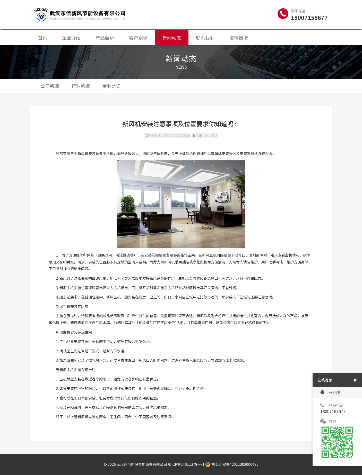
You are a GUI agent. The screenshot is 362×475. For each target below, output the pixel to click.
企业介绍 (71, 37)
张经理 (330, 392)
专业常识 (111, 86)
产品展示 (105, 37)
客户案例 (138, 37)
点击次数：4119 (205, 135)
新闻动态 (171, 37)
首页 (42, 37)
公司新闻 (49, 86)
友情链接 (238, 37)
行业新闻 (80, 86)
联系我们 (205, 37)
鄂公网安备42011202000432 (231, 464)
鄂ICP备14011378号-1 (186, 464)
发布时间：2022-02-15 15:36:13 (168, 135)
